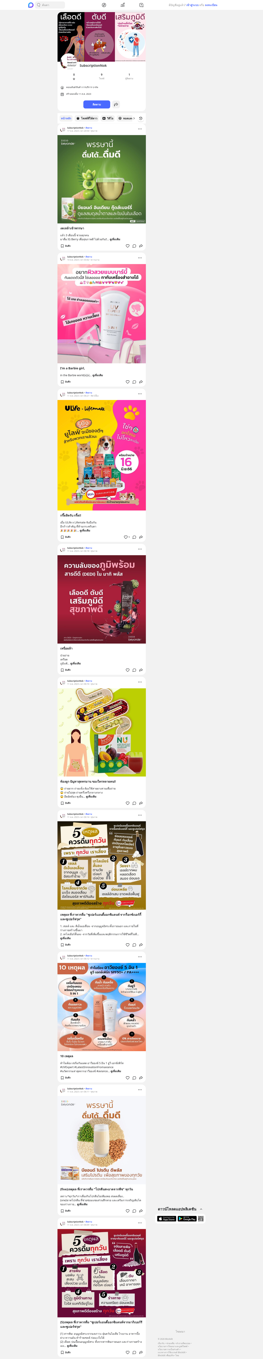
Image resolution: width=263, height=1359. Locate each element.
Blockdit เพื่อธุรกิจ (166, 1355)
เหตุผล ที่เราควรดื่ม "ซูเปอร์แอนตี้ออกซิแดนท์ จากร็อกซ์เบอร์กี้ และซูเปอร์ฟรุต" (100, 916)
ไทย (177, 1355)
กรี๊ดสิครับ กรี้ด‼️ (70, 515)
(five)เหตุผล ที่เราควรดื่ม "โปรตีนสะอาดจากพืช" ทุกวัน (96, 1189)
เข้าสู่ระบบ (192, 5)
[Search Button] (38, 5)
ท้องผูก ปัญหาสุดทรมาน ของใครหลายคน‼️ (88, 781)
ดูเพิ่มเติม (115, 239)
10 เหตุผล (66, 1056)
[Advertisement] (180, 1278)
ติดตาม (97, 104)
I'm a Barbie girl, (72, 368)
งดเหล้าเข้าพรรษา (72, 228)
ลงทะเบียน (211, 5)
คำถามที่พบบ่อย (183, 1343)
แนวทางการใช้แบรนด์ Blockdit (171, 1352)
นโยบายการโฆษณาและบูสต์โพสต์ (173, 1346)
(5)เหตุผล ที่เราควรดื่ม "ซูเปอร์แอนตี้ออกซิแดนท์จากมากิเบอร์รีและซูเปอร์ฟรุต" (101, 1324)
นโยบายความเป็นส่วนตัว (169, 1349)
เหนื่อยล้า (66, 648)
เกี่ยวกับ (161, 1343)
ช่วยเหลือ (170, 1343)
